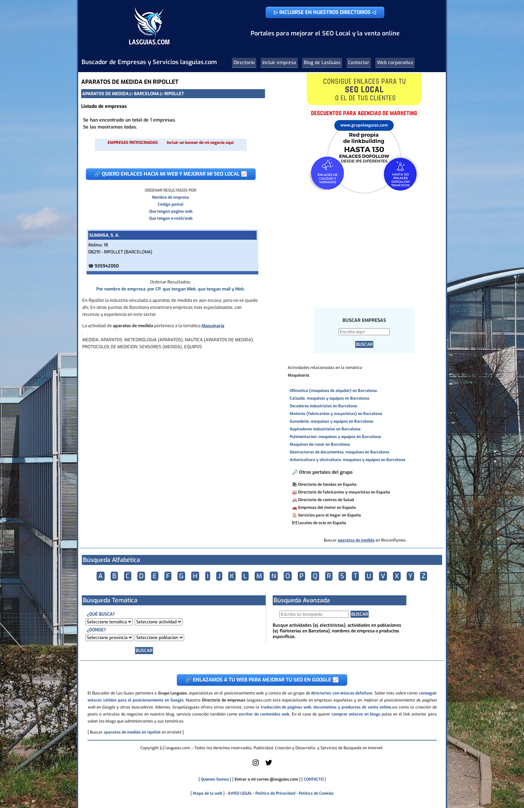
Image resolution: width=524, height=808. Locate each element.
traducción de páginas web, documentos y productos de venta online (326, 707)
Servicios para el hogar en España (329, 515)
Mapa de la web (207, 793)
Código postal (170, 204)
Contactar (358, 62)
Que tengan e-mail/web (170, 218)
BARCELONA (146, 93)
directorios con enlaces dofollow (341, 693)
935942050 (107, 266)
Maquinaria (213, 326)
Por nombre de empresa (120, 289)
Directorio (244, 62)
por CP (154, 289)
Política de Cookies (316, 793)
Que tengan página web (170, 211)
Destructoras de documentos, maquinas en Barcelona (339, 452)
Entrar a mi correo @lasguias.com (266, 779)
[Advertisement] (364, 250)
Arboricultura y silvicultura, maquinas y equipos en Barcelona (347, 459)
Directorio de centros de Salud (326, 499)
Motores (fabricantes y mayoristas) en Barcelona (336, 413)
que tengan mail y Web (221, 289)
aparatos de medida (356, 540)
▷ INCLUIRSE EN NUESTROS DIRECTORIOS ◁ (325, 12)
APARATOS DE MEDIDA (105, 93)
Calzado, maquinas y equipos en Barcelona (329, 398)
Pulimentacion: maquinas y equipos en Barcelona (335, 436)
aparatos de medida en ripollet (132, 732)
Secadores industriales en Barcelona (323, 406)
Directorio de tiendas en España (327, 484)
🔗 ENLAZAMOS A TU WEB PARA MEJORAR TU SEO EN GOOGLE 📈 (262, 679)
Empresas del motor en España (327, 507)
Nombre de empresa (170, 197)
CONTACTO (313, 779)
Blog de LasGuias (322, 62)
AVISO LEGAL (240, 793)
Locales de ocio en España (322, 523)
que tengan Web (179, 289)
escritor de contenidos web (264, 714)
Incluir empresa (279, 62)
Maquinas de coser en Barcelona (320, 444)
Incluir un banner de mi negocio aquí (200, 142)
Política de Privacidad (275, 793)
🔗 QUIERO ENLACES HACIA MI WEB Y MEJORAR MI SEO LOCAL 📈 (170, 174)
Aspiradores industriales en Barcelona (325, 429)
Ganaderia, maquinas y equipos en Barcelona (331, 421)
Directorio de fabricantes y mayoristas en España (344, 492)
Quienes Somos (215, 779)
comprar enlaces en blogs (356, 714)
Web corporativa (395, 62)
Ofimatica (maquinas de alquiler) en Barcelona (333, 390)
